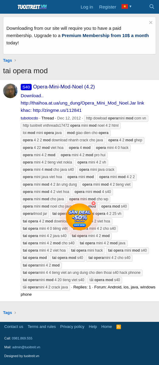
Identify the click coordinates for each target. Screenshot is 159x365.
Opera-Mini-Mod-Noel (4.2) (58, 87)
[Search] (152, 7)
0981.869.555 (22, 338)
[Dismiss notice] (150, 23)
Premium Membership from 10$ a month (105, 35)
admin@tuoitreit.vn (26, 347)
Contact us (13, 326)
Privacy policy (72, 326)
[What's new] (140, 7)
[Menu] (8, 7)
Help (93, 326)
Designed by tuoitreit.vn (21, 356)
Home (106, 326)
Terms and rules (42, 326)
